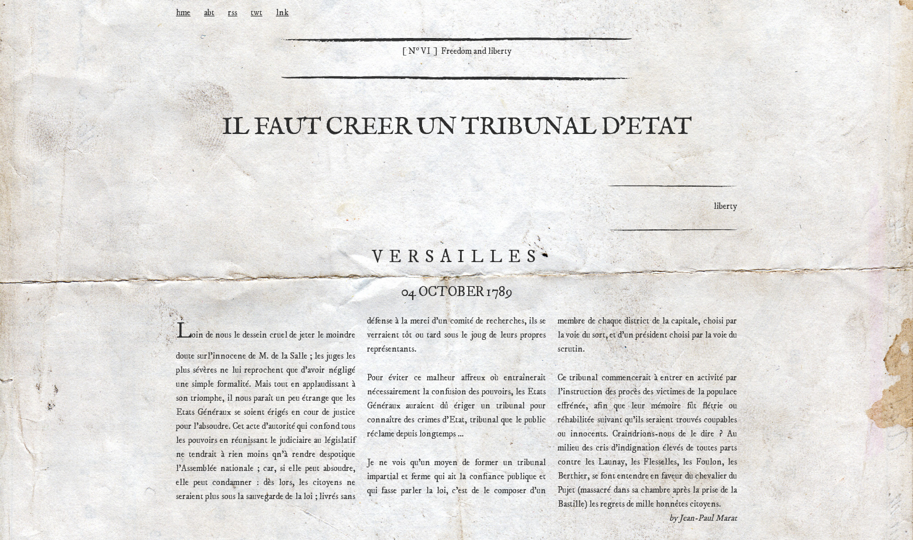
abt (209, 12)
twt (256, 12)
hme (183, 12)
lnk (282, 12)
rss (232, 12)
